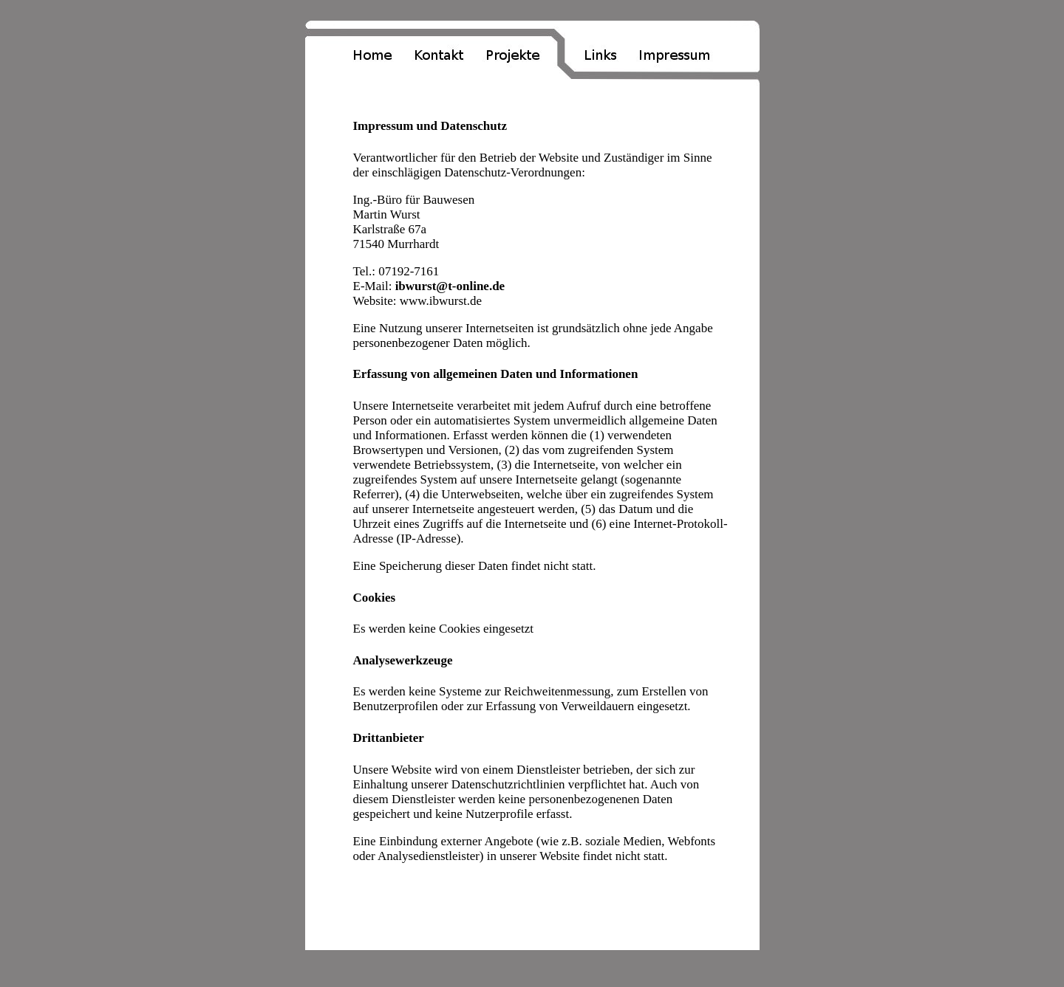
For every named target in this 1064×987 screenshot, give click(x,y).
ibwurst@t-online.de (450, 286)
